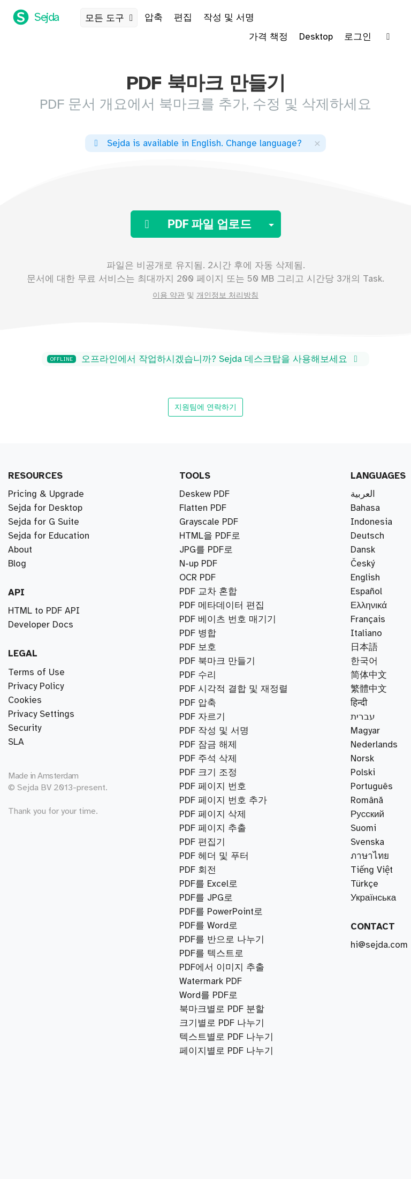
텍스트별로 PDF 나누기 (226, 564)
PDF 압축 (197, 633)
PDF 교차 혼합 (208, 578)
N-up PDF (198, 898)
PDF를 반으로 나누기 (221, 522)
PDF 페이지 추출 (212, 494)
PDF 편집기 (202, 703)
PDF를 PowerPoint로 (221, 1009)
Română (367, 800)
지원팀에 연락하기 (205, 407)
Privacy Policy (36, 686)
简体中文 (369, 675)
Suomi (363, 828)
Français (368, 619)
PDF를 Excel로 (208, 842)
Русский (367, 814)
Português (372, 786)
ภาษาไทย (370, 856)
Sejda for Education (48, 536)
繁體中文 (369, 689)
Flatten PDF (202, 981)
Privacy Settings (41, 714)
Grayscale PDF (208, 953)
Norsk (362, 759)
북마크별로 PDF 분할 (221, 508)
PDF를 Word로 (208, 814)
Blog (17, 564)
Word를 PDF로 (208, 828)
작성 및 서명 (228, 17)
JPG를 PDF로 (206, 786)
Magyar (365, 731)
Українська (373, 898)
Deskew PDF (204, 689)
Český (363, 564)
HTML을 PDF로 (209, 926)
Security (24, 728)
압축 (153, 17)
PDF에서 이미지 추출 (221, 967)
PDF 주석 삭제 (208, 1051)
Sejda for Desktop (45, 508)
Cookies (25, 700)
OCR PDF (197, 939)
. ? (196, 143)
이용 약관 (169, 295)
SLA (16, 742)
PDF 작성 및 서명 (214, 717)
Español (366, 591)
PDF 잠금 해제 (208, 884)
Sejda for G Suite (43, 522)
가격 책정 (268, 37)
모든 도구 (111, 18)
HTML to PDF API (44, 611)
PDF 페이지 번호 (212, 759)
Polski (363, 772)
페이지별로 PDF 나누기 (226, 536)
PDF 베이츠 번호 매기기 (227, 619)
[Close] (317, 143)
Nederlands (374, 745)
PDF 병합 (197, 605)
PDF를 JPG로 (206, 772)
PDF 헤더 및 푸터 (214, 745)
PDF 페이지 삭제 (212, 675)
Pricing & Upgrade (46, 494)
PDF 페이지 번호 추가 (223, 1037)
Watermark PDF (210, 800)
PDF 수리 (197, 647)
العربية (363, 494)
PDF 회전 (197, 870)
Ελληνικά (369, 605)
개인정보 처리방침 (227, 295)
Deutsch (367, 536)
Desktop (316, 37)
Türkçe (364, 884)
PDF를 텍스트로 (211, 731)
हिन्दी (359, 703)
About (20, 550)
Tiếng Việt (372, 870)
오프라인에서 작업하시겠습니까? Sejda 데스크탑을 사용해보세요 (204, 359)
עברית (363, 717)
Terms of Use (36, 672)
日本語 (364, 647)
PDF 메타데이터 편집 (221, 995)
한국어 (364, 661)
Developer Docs (40, 625)
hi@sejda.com (379, 945)
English (365, 578)
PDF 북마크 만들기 (217, 1023)
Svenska (367, 842)
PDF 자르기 (202, 661)
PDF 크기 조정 (208, 912)
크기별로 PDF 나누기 (221, 550)
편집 (183, 17)
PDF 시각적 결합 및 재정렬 (233, 591)
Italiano (366, 633)
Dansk (363, 550)
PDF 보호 (197, 856)
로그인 (357, 37)
